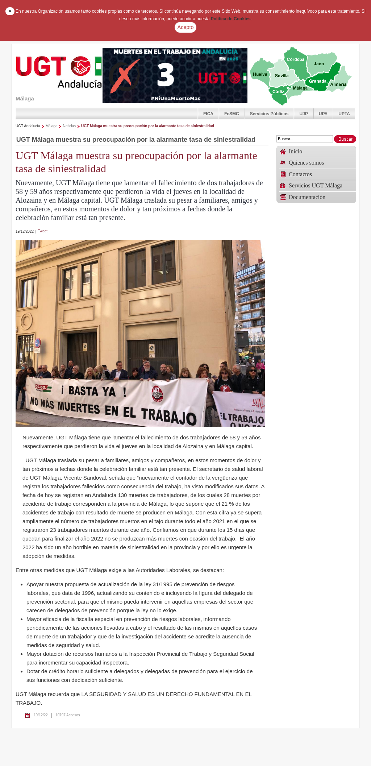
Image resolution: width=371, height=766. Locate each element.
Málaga (52, 126)
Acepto (186, 27)
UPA (323, 113)
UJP (303, 113)
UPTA (344, 113)
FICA (208, 113)
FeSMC (231, 113)
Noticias (69, 126)
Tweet (42, 231)
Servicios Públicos (269, 113)
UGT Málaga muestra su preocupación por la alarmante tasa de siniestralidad (147, 126)
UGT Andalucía (28, 126)
